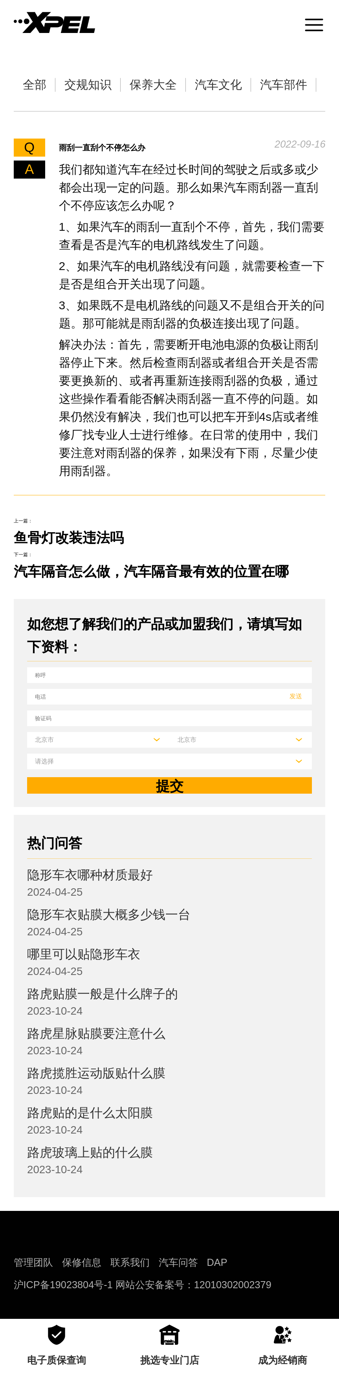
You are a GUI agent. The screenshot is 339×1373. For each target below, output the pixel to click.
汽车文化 (218, 84)
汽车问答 (178, 1262)
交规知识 (88, 84)
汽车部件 (283, 84)
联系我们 (130, 1262)
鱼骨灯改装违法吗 (69, 537)
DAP (217, 1262)
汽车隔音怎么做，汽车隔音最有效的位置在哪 (151, 571)
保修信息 (81, 1262)
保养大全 (153, 84)
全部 (34, 84)
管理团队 (33, 1262)
